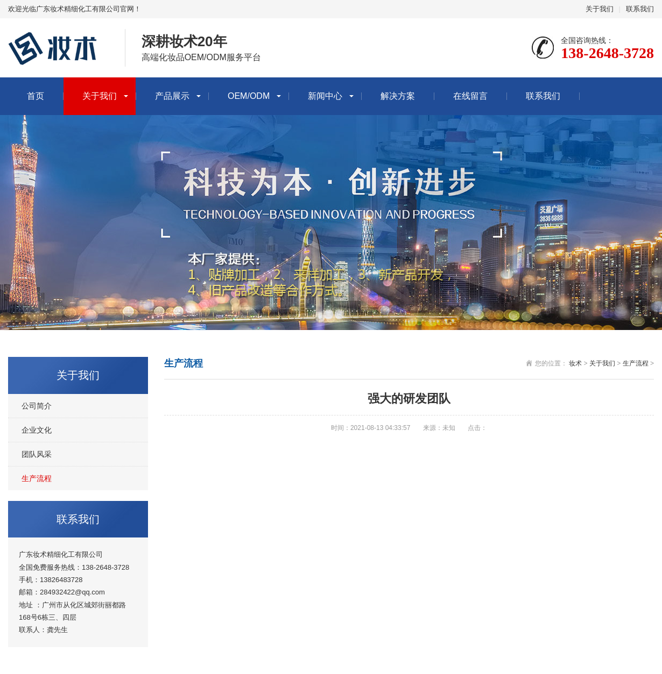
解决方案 (398, 96)
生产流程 (37, 478)
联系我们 (640, 9)
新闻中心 (325, 96)
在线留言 (470, 96)
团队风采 (37, 454)
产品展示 (172, 96)
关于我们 (600, 9)
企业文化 (37, 430)
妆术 (575, 363)
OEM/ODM (249, 96)
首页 (35, 96)
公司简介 (37, 405)
